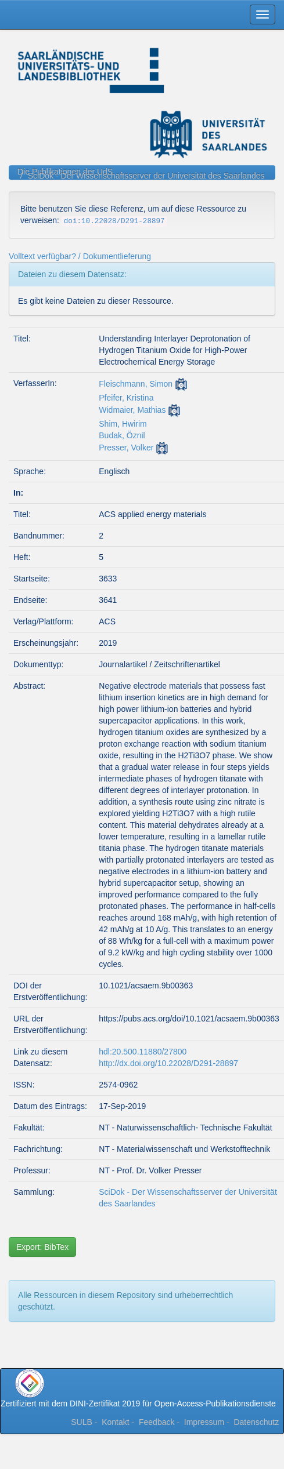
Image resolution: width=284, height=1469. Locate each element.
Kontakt (115, 1422)
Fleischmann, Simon (135, 383)
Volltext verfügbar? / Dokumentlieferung (80, 256)
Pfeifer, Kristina (126, 397)
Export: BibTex (42, 1247)
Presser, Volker (126, 447)
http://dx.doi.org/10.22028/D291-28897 (168, 1063)
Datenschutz (256, 1422)
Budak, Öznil (122, 435)
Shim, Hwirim (122, 423)
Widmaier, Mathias (132, 409)
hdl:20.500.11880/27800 (142, 1051)
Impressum (204, 1422)
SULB (81, 1422)
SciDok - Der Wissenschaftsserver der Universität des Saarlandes (146, 175)
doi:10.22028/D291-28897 (114, 221)
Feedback (156, 1422)
